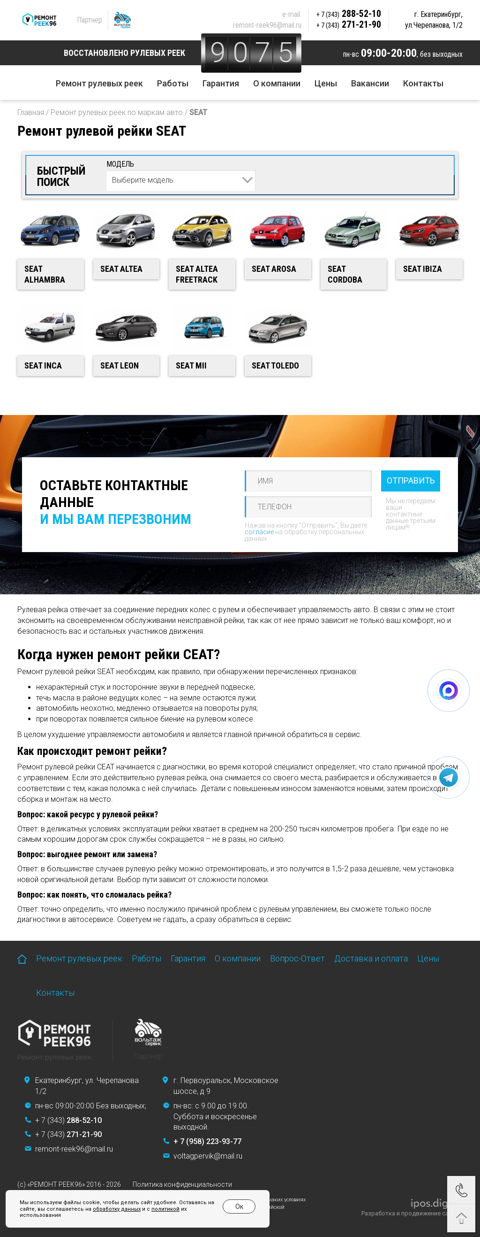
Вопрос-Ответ (297, 958)
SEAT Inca (43, 365)
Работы (172, 83)
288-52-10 (348, 13)
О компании (276, 83)
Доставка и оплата (371, 958)
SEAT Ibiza (422, 269)
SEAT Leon (119, 365)
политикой (165, 1209)
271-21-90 (348, 24)
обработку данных (117, 1209)
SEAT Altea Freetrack (197, 274)
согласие (259, 532)
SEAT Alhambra (44, 274)
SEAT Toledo (275, 365)
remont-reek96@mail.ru (267, 25)
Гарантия (220, 83)
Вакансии (370, 83)
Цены (326, 83)
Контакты (423, 83)
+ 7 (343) (68, 1120)
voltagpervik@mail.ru (207, 1156)
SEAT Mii (191, 365)
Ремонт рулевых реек (99, 83)
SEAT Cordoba (345, 274)
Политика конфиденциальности (182, 1184)
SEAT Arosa (274, 269)
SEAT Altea (121, 269)
